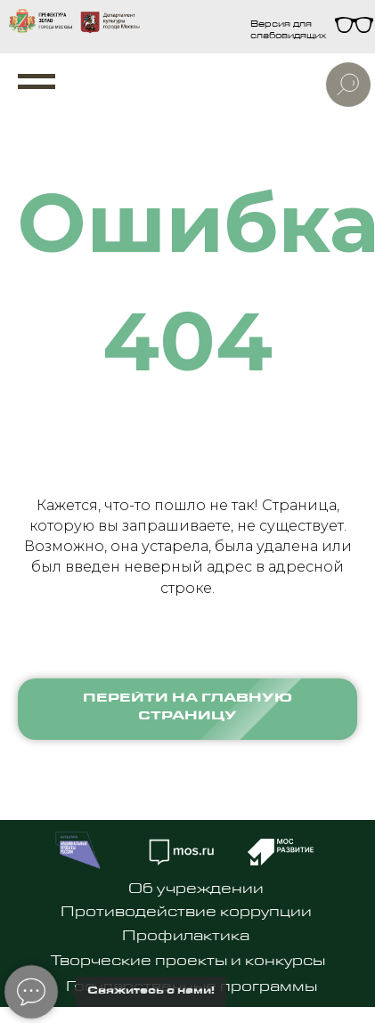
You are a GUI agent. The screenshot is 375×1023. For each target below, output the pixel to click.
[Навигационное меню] (36, 82)
